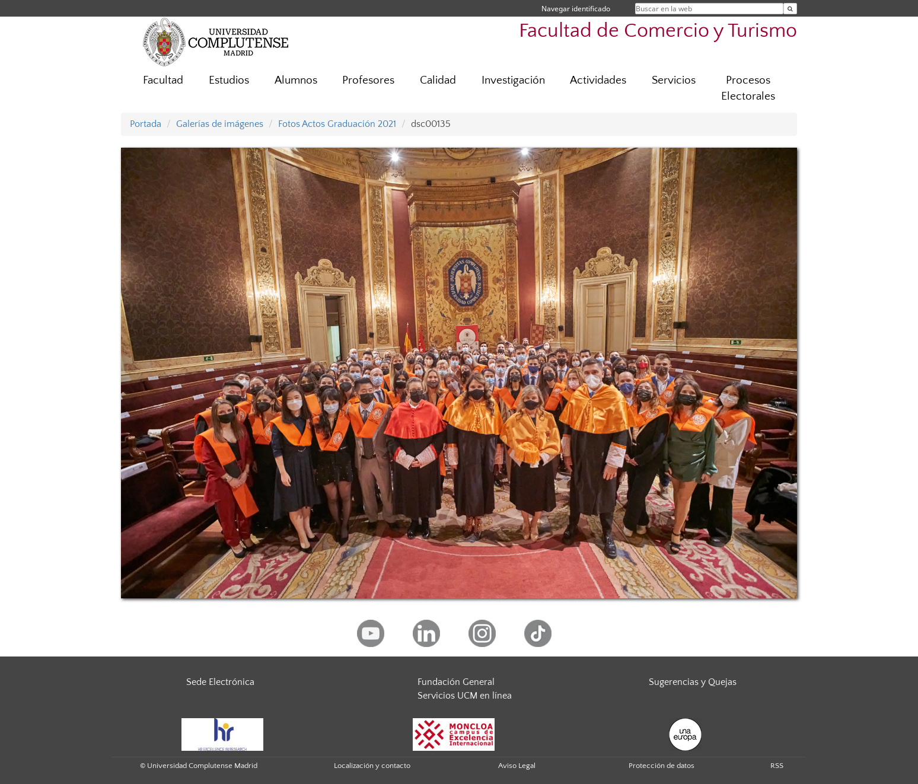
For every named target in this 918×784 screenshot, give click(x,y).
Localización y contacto (372, 765)
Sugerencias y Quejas (693, 682)
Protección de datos (661, 765)
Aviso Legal (517, 765)
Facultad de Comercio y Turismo (658, 31)
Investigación (513, 80)
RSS (776, 765)
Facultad (163, 80)
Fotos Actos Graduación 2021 (337, 124)
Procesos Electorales (748, 88)
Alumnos (296, 80)
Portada (145, 124)
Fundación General (456, 682)
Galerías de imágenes (219, 124)
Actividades (598, 80)
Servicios (674, 80)
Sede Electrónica (220, 682)
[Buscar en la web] (790, 8)
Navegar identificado (575, 9)
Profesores (368, 80)
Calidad (438, 80)
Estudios (229, 80)
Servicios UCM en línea (464, 695)
